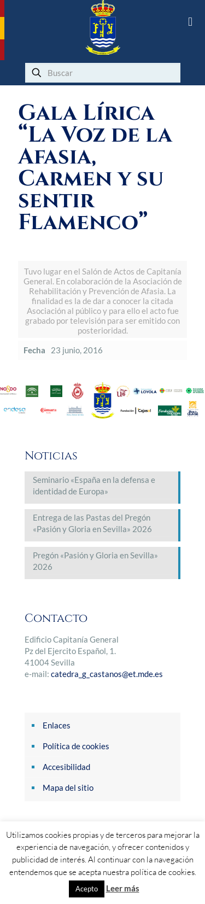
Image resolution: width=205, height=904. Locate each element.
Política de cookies (76, 746)
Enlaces (57, 725)
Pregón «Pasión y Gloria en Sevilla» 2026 (95, 560)
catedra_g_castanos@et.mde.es (107, 674)
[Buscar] (102, 73)
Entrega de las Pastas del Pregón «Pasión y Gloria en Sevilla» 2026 (92, 523)
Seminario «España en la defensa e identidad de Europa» (94, 485)
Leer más (122, 888)
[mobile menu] (190, 22)
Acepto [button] (86, 888)
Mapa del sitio (68, 787)
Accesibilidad (66, 767)
